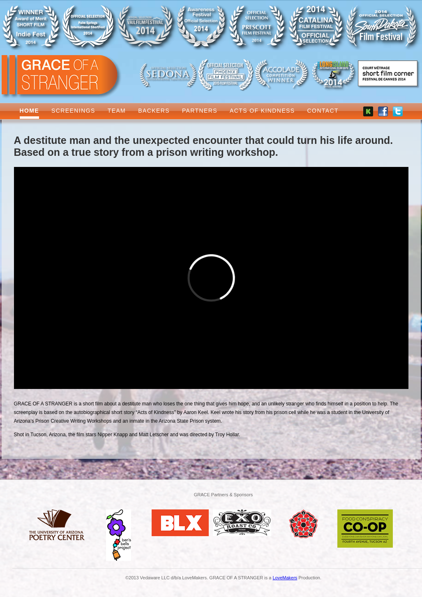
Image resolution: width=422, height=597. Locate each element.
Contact (323, 110)
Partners (199, 110)
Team (117, 110)
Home (29, 110)
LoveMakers (284, 577)
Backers (154, 110)
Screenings (73, 110)
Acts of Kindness (262, 110)
